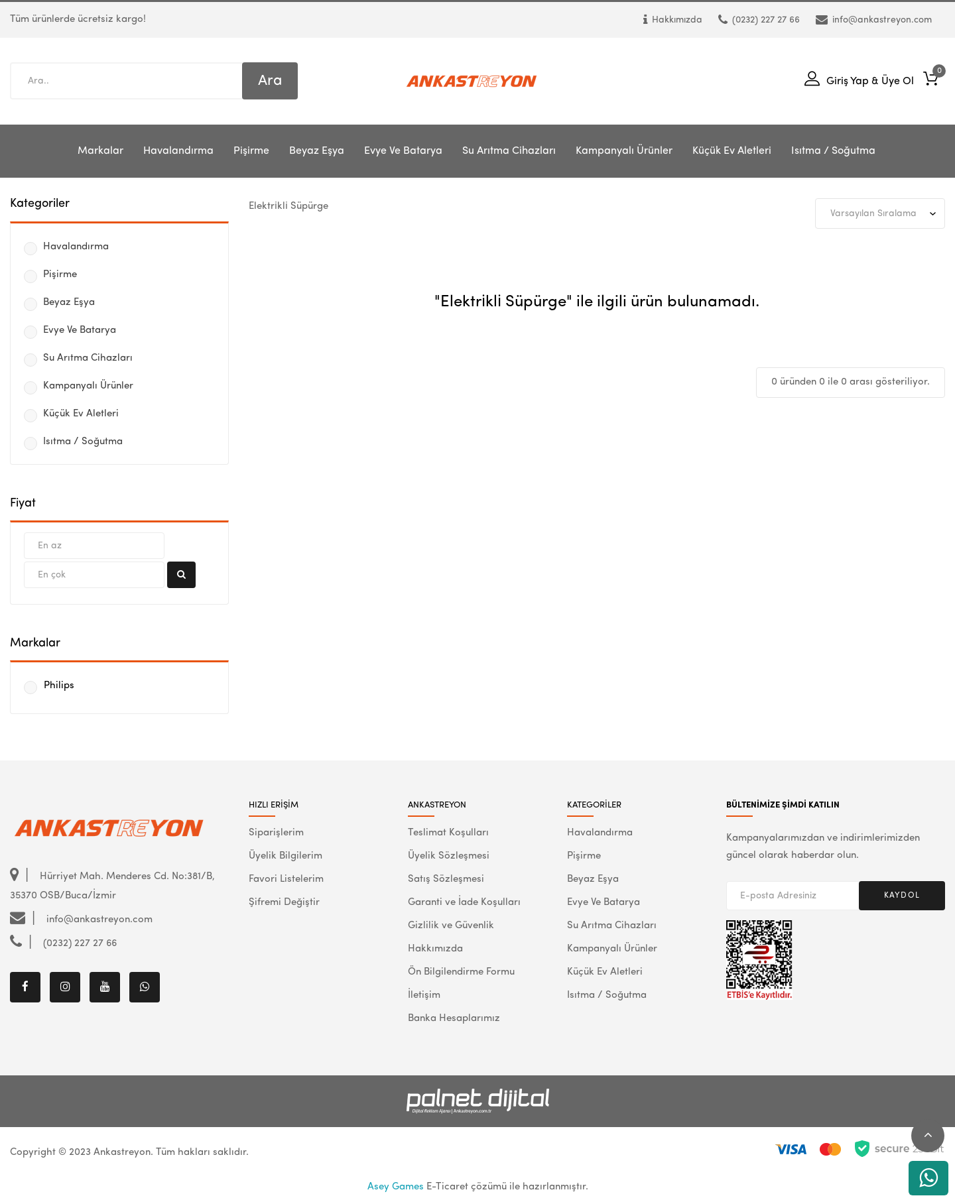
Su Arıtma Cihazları (509, 151)
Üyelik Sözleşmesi (448, 856)
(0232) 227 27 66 (759, 20)
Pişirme (251, 151)
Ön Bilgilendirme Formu (461, 972)
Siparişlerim (276, 833)
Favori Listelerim (286, 879)
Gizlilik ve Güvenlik (451, 926)
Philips (59, 686)
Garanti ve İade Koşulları (464, 903)
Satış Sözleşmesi (446, 879)
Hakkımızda (672, 20)
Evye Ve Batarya (403, 151)
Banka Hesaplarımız (454, 1019)
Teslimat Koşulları (448, 833)
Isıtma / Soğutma (833, 151)
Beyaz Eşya (316, 151)
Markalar (100, 151)
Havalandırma (178, 151)
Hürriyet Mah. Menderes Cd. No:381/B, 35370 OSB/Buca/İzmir (112, 885)
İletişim (424, 995)
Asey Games (395, 1187)
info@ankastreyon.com (874, 20)
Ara (270, 81)
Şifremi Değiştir (284, 903)
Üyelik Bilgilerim (285, 856)
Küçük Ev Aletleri (731, 151)
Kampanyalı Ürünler (624, 151)
